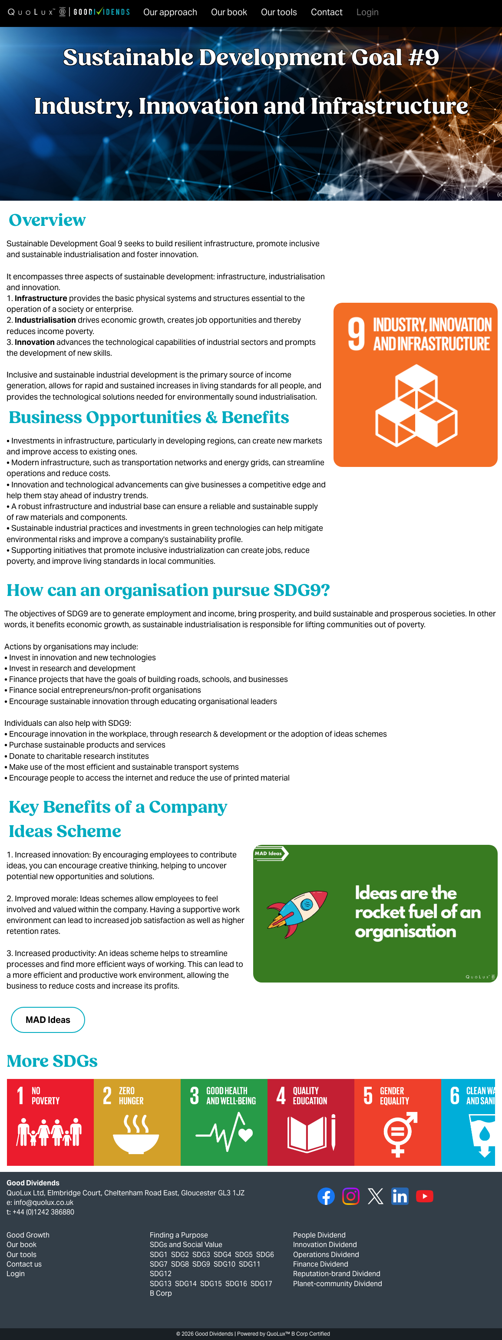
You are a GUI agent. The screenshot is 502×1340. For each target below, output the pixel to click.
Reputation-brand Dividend (336, 1273)
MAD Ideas (48, 1020)
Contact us (24, 1264)
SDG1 (159, 1254)
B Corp (161, 1293)
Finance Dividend (320, 1264)
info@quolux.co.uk (43, 1202)
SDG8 (180, 1264)
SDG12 (161, 1273)
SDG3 (201, 1254)
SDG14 (186, 1283)
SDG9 (201, 1264)
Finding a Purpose (179, 1235)
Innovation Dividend (325, 1244)
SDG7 (159, 1264)
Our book (229, 12)
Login (368, 12)
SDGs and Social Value (186, 1244)
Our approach (170, 12)
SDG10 (224, 1264)
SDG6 (265, 1254)
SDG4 (222, 1254)
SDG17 (261, 1283)
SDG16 (236, 1283)
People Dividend (319, 1235)
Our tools (279, 12)
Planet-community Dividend (337, 1283)
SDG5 (244, 1254)
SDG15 (211, 1283)
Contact (327, 12)
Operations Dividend (326, 1254)
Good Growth (28, 1235)
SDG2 (180, 1254)
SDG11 (250, 1264)
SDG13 (161, 1283)
